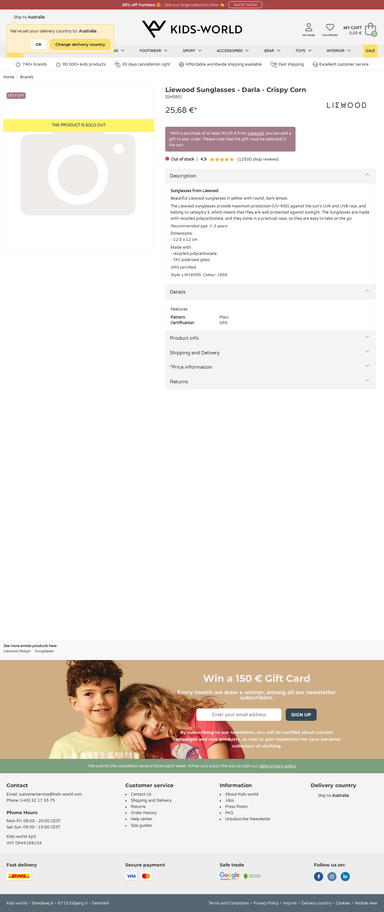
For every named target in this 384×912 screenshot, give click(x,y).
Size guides (141, 825)
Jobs (229, 800)
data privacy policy (277, 766)
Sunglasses (43, 651)
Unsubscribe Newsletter (248, 819)
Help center (142, 819)
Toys (303, 50)
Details (177, 292)
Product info (184, 338)
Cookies (343, 903)
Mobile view (366, 903)
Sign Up (301, 715)
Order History (144, 813)
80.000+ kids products (81, 64)
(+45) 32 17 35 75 (37, 800)
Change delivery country (80, 44)
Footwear (154, 50)
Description (183, 176)
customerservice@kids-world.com (50, 794)
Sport (192, 50)
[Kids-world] (192, 29)
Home (8, 77)
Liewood (256, 133)
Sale (370, 51)
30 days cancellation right (142, 64)
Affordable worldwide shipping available (220, 64)
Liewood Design (17, 651)
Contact (17, 785)
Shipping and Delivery (195, 353)
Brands (27, 77)
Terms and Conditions (229, 903)
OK (38, 44)
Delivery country (316, 903)
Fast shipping (287, 64)
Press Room (236, 806)
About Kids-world (241, 794)
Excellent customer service (341, 64)
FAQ (229, 813)
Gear (272, 50)
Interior (339, 50)
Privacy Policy (266, 903)
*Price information (191, 367)
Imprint (290, 903)
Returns (179, 382)
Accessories (233, 50)
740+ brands (31, 64)
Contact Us (141, 794)
